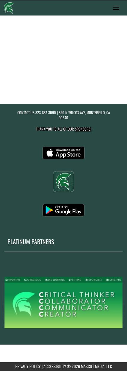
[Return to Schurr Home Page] (9, 7)
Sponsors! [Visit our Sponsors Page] (83, 129)
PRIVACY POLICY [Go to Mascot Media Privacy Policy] (28, 366)
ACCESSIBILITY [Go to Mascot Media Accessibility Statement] (54, 366)
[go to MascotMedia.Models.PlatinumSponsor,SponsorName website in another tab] (63, 302)
